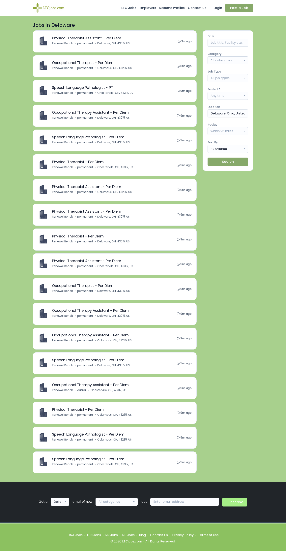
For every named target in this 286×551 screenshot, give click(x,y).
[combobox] (228, 60)
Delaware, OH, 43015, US (113, 43)
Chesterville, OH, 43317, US (115, 93)
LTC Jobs (128, 8)
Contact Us (197, 8)
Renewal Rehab (62, 43)
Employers (147, 8)
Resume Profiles (172, 8)
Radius (212, 125)
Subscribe (234, 503)
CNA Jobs (75, 535)
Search (228, 161)
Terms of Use (208, 535)
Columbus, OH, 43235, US (114, 68)
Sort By (213, 142)
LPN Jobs (94, 535)
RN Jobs (111, 535)
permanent (85, 43)
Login (218, 8)
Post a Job (239, 8)
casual (81, 391)
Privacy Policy (183, 535)
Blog (142, 535)
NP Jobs (128, 535)
